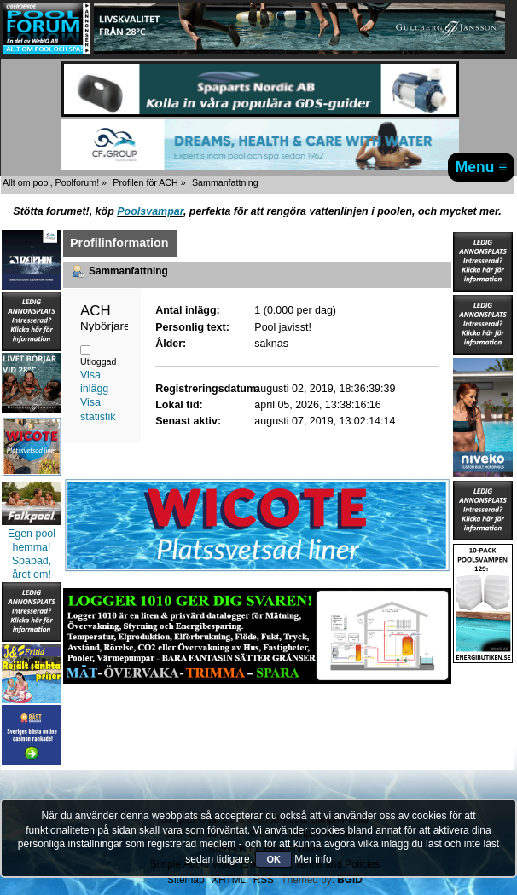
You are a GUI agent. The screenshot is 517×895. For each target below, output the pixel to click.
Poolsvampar (150, 211)
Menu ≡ (482, 167)
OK (273, 859)
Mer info (312, 859)
